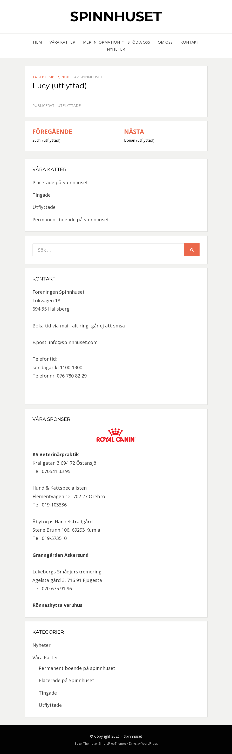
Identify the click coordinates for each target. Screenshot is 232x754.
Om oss (165, 42)
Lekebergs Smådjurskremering (66, 571)
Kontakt (189, 42)
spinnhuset (91, 76)
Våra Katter (62, 42)
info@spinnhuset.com (73, 342)
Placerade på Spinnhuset (60, 182)
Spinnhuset (116, 16)
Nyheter (116, 49)
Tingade (41, 195)
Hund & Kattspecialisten (59, 488)
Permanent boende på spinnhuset (70, 219)
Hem (37, 42)
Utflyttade (69, 105)
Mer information (101, 42)
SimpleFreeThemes (112, 743)
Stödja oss (139, 42)
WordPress (149, 743)
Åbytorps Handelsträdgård (62, 521)
